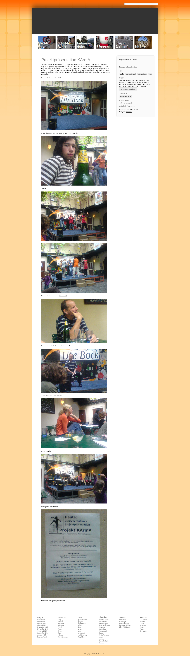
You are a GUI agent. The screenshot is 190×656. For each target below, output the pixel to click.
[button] (128, 89)
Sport (59, 631)
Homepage (122, 619)
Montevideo (103, 621)
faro (79, 627)
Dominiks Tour (124, 623)
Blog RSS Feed (124, 627)
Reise (59, 629)
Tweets (142, 623)
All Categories (63, 637)
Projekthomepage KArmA (128, 60)
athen (80, 625)
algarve (80, 629)
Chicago (101, 633)
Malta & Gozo (103, 619)
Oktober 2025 (42, 631)
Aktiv (60, 619)
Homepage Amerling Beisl (128, 67)
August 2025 (41, 635)
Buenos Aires (103, 623)
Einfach (129, 112)
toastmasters (82, 619)
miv (79, 631)
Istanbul (101, 639)
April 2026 (41, 619)
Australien (102, 629)
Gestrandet (63, 296)
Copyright (143, 631)
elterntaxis (81, 633)
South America (104, 635)
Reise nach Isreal (104, 625)
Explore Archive (42, 637)
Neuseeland (103, 631)
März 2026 (41, 621)
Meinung (61, 623)
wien (150, 74)
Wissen (60, 635)
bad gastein (82, 623)
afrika (122, 74)
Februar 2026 (41, 623)
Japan (101, 637)
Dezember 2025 (42, 627)
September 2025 (42, 633)
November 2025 (42, 629)
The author (143, 619)
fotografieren (142, 74)
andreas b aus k (131, 74)
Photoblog (122, 621)
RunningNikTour (125, 625)
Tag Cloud (81, 637)
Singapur (102, 627)
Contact (142, 621)
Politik (60, 627)
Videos (142, 629)
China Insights (103, 641)
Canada (101, 643)
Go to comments (126, 103)
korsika (80, 621)
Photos (142, 627)
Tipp (59, 633)
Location (143, 625)
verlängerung (82, 635)
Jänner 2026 (41, 625)
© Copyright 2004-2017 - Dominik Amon (95, 654)
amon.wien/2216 (125, 97)
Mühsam (61, 625)
